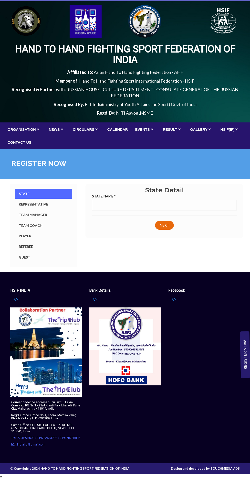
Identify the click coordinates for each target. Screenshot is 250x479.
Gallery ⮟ (201, 129)
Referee (26, 246)
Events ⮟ (145, 129)
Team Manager (33, 215)
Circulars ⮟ (86, 129)
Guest (24, 257)
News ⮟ (57, 129)
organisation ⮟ (25, 129)
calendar (117, 129)
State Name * (104, 196)
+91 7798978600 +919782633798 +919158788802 (45, 438)
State (24, 194)
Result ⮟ (173, 129)
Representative (33, 204)
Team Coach (30, 225)
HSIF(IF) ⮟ (230, 129)
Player (25, 236)
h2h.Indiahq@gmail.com (28, 444)
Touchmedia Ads (225, 468)
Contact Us (19, 142)
